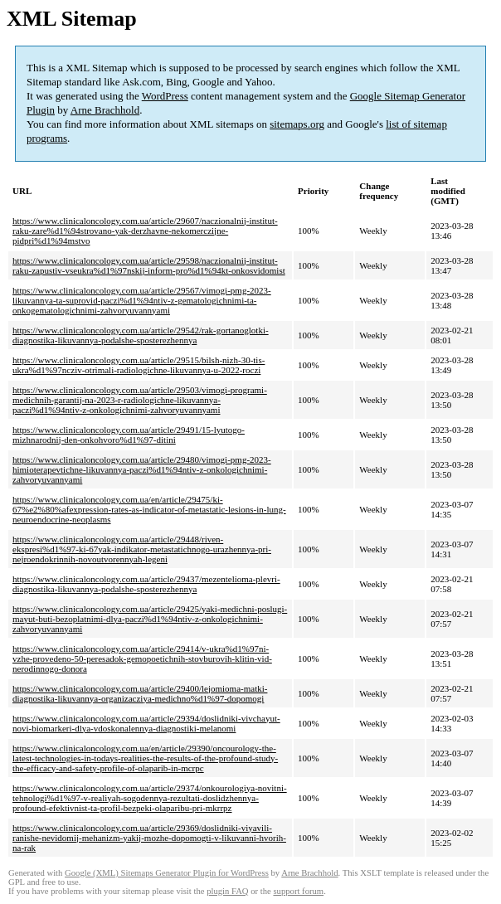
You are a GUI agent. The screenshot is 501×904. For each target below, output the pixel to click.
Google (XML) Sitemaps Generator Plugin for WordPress (167, 872)
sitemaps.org (297, 124)
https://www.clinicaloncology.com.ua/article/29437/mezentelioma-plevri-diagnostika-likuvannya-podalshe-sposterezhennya (146, 584)
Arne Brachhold (105, 110)
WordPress (165, 96)
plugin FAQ (227, 891)
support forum (298, 891)
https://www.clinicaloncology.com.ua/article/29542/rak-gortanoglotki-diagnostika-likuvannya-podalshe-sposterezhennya (140, 335)
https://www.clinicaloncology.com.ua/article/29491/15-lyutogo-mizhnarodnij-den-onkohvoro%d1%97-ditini (128, 435)
